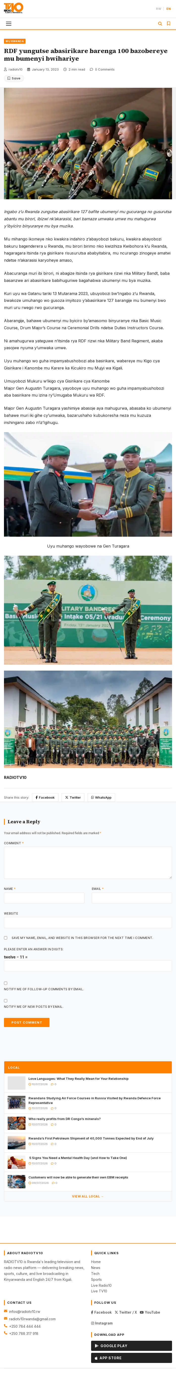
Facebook (45, 797)
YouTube (150, 1312)
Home (96, 1262)
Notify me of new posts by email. (33, 1007)
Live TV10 (99, 1291)
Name (10, 889)
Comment (14, 843)
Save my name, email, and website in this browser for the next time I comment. (82, 938)
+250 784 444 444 (25, 1326)
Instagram (102, 1323)
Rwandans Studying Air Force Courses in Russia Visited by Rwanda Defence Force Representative (94, 1100)
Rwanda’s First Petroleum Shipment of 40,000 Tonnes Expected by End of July (91, 1138)
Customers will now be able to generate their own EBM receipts (78, 1177)
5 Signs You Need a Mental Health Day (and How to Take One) (77, 1158)
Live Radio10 (101, 1285)
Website (11, 913)
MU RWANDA (15, 41)
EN (168, 9)
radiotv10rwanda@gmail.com (32, 1319)
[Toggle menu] (9, 24)
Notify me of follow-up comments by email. (44, 989)
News (95, 1268)
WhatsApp (101, 797)
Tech (95, 1273)
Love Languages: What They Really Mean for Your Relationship (78, 1079)
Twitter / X (126, 1312)
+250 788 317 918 (23, 1333)
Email (98, 889)
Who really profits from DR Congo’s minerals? (64, 1119)
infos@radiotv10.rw (24, 1311)
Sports (96, 1279)
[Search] (160, 24)
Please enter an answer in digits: (34, 949)
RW (158, 9)
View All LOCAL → (88, 1196)
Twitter (73, 797)
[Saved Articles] (168, 23)
